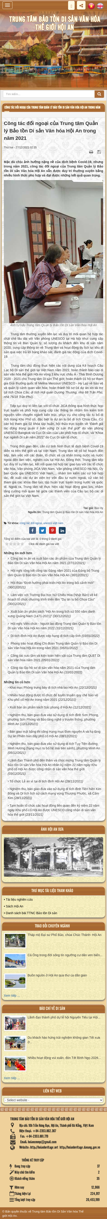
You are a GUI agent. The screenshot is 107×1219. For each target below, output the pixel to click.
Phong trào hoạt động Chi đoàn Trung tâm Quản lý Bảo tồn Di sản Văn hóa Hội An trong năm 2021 (52, 646)
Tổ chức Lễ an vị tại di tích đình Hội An (37, 781)
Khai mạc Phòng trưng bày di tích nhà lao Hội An (44, 687)
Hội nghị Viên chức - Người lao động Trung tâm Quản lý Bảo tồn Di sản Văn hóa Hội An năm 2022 (54, 626)
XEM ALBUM (54, 859)
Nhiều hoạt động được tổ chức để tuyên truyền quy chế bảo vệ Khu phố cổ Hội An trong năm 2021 (53, 697)
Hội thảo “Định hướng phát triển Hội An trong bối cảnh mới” (52, 583)
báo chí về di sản (52, 1009)
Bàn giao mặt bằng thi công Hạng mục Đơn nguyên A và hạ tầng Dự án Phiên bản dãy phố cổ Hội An (54, 734)
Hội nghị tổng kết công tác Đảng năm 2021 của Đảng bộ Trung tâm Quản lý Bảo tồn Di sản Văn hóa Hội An (53, 573)
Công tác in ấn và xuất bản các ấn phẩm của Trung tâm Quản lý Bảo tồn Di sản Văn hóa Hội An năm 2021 (54, 561)
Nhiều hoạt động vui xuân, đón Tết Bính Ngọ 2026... (64, 1058)
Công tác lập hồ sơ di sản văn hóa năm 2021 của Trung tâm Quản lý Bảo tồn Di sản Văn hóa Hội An (51, 670)
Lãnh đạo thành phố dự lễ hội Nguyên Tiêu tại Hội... (64, 1017)
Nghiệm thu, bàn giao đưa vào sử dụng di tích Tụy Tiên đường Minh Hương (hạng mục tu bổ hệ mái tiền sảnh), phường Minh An (54, 746)
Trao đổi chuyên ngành (52, 926)
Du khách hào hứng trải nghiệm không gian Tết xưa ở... (64, 1040)
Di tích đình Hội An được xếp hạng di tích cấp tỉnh (46, 636)
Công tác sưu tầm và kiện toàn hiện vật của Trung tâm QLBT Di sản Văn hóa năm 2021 (54, 658)
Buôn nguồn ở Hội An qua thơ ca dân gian (57, 975)
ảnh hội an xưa (52, 829)
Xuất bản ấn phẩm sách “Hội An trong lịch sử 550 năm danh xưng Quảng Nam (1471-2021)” (51, 614)
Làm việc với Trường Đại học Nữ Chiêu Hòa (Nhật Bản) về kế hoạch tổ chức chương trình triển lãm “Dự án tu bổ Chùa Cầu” (52, 597)
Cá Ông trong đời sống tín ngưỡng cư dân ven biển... (65, 955)
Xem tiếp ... (12, 995)
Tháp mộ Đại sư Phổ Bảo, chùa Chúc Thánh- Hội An (65, 935)
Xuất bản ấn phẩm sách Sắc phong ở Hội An (41, 707)
